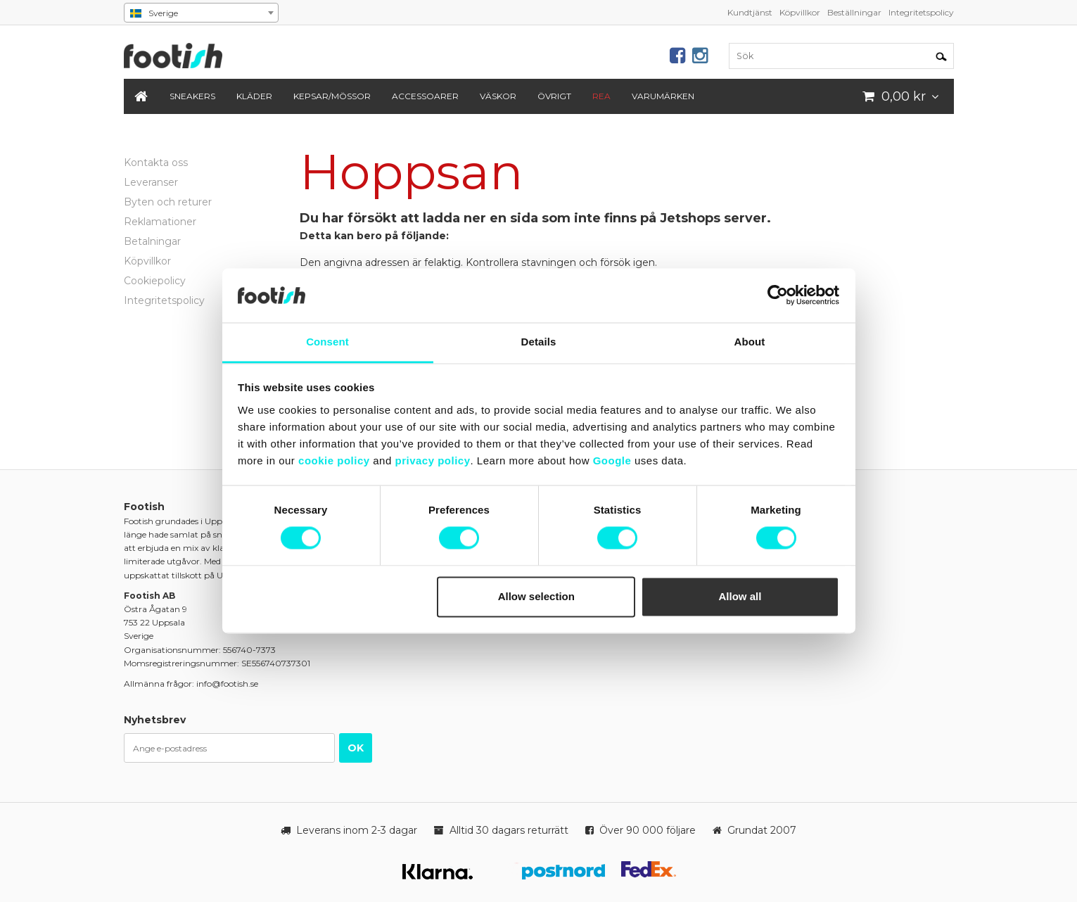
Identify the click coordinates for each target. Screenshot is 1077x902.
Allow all (740, 596)
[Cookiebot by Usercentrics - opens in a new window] (777, 295)
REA (601, 96)
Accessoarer (425, 96)
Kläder (254, 96)
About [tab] (749, 342)
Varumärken (663, 96)
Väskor (498, 96)
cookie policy (334, 460)
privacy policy (432, 460)
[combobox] (201, 13)
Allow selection (536, 596)
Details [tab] (538, 342)
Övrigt (554, 96)
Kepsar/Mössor (332, 96)
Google (612, 460)
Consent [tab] (327, 342)
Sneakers (192, 96)
